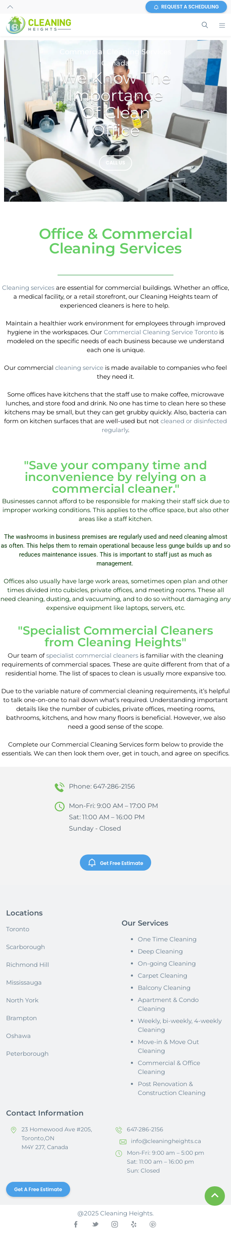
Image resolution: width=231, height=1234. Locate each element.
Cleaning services (28, 287)
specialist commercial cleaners (92, 655)
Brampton (21, 1018)
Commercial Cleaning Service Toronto (161, 332)
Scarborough (25, 947)
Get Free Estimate (115, 863)
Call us (115, 164)
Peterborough (27, 1053)
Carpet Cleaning (162, 975)
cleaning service (79, 367)
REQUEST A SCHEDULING (186, 6)
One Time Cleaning (167, 939)
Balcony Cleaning (164, 987)
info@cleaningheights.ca (166, 1141)
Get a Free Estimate (38, 1189)
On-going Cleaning (167, 963)
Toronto (17, 929)
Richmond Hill (27, 964)
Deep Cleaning (160, 951)
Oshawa (18, 1036)
